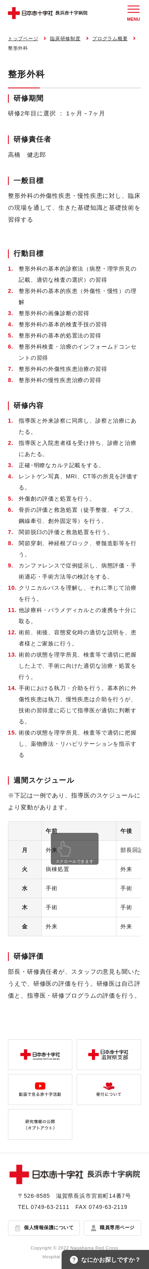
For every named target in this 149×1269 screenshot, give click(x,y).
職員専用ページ (117, 1227)
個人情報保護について (49, 1227)
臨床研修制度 (65, 38)
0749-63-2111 (50, 1207)
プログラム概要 (110, 38)
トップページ (23, 38)
